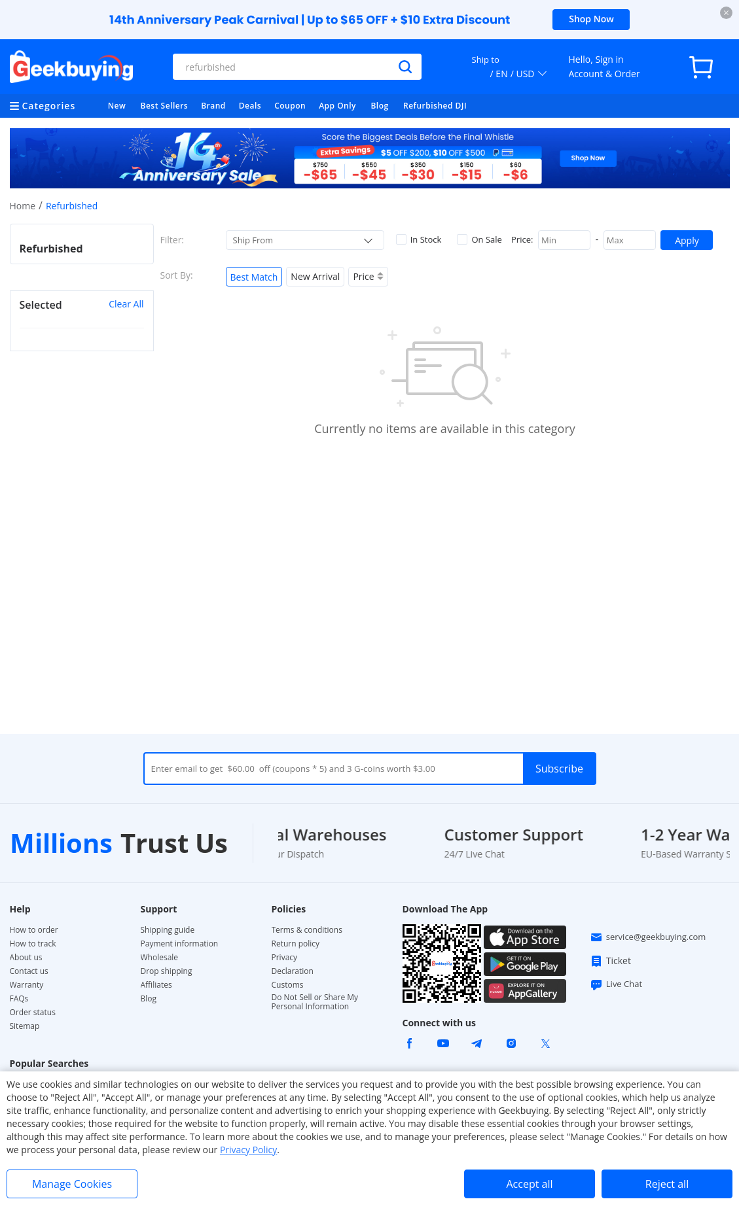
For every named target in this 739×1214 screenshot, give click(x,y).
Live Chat (616, 984)
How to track (33, 943)
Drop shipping (166, 971)
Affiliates (156, 985)
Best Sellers (165, 105)
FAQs (19, 998)
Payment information (180, 943)
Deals (250, 105)
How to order (34, 930)
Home (23, 205)
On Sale (479, 239)
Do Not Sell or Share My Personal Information (315, 1002)
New (117, 105)
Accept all (529, 1184)
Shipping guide (168, 930)
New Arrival (315, 276)
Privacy (285, 957)
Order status (33, 1012)
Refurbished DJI (435, 105)
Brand (213, 105)
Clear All (126, 304)
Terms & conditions (307, 930)
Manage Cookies (72, 1184)
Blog (379, 105)
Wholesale (160, 957)
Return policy (296, 943)
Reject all (667, 1184)
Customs (288, 985)
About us (26, 957)
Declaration (293, 971)
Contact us (29, 971)
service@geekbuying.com (648, 937)
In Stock (419, 239)
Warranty (27, 985)
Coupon (290, 105)
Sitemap (25, 1026)
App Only (337, 105)
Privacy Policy (248, 1149)
